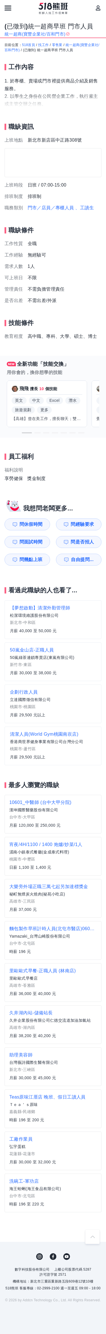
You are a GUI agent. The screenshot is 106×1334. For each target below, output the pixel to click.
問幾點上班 (31, 559)
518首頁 (28, 45)
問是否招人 (82, 541)
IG (39, 1256)
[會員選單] (98, 8)
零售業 (57, 45)
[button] (27, 432)
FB (53, 1256)
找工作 (43, 45)
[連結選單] (8, 8)
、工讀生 (84, 207)
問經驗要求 (82, 524)
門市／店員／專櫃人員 (51, 207)
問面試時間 (31, 541)
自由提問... (82, 559)
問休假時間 (31, 524)
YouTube (66, 1256)
